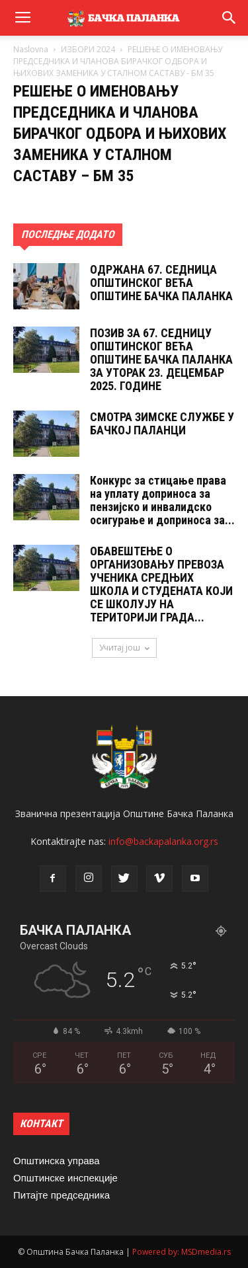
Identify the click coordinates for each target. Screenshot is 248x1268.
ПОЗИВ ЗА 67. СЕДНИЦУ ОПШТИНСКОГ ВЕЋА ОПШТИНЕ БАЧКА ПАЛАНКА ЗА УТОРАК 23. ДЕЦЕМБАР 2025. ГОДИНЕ (161, 359)
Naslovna (30, 49)
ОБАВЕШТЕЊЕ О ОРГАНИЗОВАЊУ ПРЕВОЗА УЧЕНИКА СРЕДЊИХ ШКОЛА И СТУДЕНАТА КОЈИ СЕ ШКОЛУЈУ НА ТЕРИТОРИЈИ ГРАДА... (161, 584)
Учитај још (124, 647)
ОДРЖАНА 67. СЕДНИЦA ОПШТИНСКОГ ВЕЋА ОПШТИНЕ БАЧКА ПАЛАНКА (161, 282)
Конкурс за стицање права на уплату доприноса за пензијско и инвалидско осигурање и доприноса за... (162, 500)
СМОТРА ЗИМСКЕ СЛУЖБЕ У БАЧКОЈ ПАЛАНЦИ (162, 423)
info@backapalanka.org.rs (163, 841)
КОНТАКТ (41, 1123)
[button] (229, 18)
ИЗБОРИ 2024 (88, 49)
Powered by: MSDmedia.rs (181, 1251)
